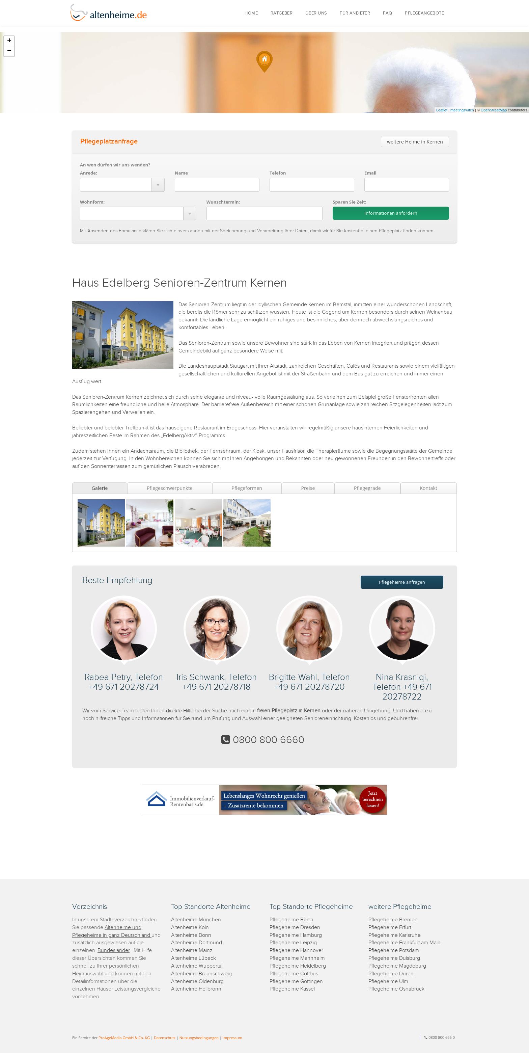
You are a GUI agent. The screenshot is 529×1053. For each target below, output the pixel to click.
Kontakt (428, 488)
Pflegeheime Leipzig (293, 943)
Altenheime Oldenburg (197, 981)
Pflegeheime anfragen (402, 582)
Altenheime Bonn (191, 935)
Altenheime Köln (190, 927)
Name (181, 173)
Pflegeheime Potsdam (393, 950)
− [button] (9, 51)
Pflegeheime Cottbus (294, 974)
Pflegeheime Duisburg (394, 958)
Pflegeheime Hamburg (296, 935)
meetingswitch (462, 110)
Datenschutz (164, 1037)
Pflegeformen (246, 488)
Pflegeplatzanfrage (109, 141)
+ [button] (9, 41)
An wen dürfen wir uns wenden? (115, 165)
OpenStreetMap (494, 110)
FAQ (387, 13)
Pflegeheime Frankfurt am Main (404, 943)
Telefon (278, 173)
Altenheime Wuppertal (196, 966)
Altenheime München (196, 920)
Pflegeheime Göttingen (296, 981)
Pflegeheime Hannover (296, 950)
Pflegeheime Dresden (295, 927)
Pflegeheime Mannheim (297, 958)
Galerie (100, 488)
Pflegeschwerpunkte (170, 488)
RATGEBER (282, 13)
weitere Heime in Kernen (415, 141)
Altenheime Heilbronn (196, 989)
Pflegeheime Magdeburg (397, 966)
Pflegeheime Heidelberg (298, 966)
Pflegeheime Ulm (388, 981)
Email (370, 173)
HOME (251, 13)
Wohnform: (92, 202)
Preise (308, 488)
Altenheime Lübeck (193, 958)
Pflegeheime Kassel (292, 989)
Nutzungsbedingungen (199, 1037)
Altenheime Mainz (192, 950)
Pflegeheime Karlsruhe (394, 935)
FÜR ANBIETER (355, 13)
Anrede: (88, 173)
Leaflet (441, 110)
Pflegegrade (367, 488)
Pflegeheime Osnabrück (396, 989)
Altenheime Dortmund (196, 943)
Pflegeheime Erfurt (389, 927)
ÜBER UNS (316, 13)
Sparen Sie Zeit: (349, 202)
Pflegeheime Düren (391, 974)
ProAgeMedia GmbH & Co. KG (124, 1037)
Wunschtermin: (223, 202)
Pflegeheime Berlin (291, 920)
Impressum (232, 1037)
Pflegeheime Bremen (393, 920)
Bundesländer (114, 950)
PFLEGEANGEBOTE (424, 13)
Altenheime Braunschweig (201, 974)
